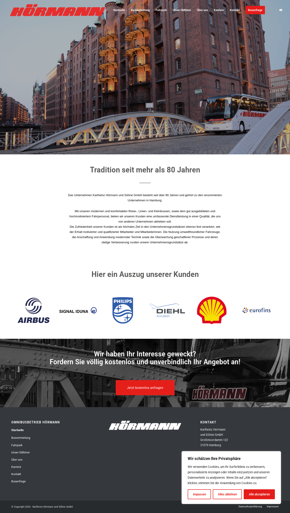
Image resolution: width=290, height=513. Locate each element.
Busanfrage (18, 481)
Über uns (16, 459)
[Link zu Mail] (280, 10)
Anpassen (199, 494)
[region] (231, 477)
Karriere (16, 467)
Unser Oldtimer (20, 452)
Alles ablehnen (227, 494)
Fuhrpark (16, 445)
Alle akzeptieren (259, 494)
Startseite (17, 430)
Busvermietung (20, 437)
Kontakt (16, 474)
